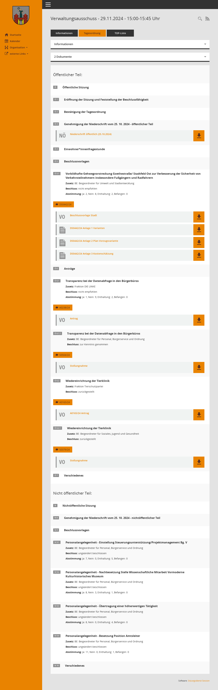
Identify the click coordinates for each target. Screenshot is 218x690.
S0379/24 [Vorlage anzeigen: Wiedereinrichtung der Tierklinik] (65, 449)
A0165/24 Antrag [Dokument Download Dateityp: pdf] (79, 413)
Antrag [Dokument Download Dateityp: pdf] (74, 318)
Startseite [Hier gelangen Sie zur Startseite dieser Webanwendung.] (13, 34)
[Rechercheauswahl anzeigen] (200, 19)
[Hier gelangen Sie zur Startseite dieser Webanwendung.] (21, 15)
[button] (21, 47)
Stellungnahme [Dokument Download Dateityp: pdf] (79, 365)
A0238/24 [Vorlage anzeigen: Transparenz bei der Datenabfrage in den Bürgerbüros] (65, 307)
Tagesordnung (92, 33)
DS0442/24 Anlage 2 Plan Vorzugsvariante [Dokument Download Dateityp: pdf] (94, 241)
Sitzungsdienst (199, 680)
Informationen (64, 33)
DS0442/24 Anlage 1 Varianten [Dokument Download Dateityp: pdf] (87, 228)
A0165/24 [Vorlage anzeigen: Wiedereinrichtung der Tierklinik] (65, 402)
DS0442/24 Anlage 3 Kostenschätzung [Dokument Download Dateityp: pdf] (92, 253)
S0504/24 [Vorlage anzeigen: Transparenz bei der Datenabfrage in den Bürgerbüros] (65, 354)
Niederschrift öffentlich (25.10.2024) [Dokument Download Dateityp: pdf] (91, 134)
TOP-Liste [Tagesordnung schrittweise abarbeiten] (120, 33)
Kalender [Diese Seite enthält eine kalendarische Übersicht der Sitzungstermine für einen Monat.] (13, 41)
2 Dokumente (63, 57)
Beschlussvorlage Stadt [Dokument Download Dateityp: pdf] (83, 215)
